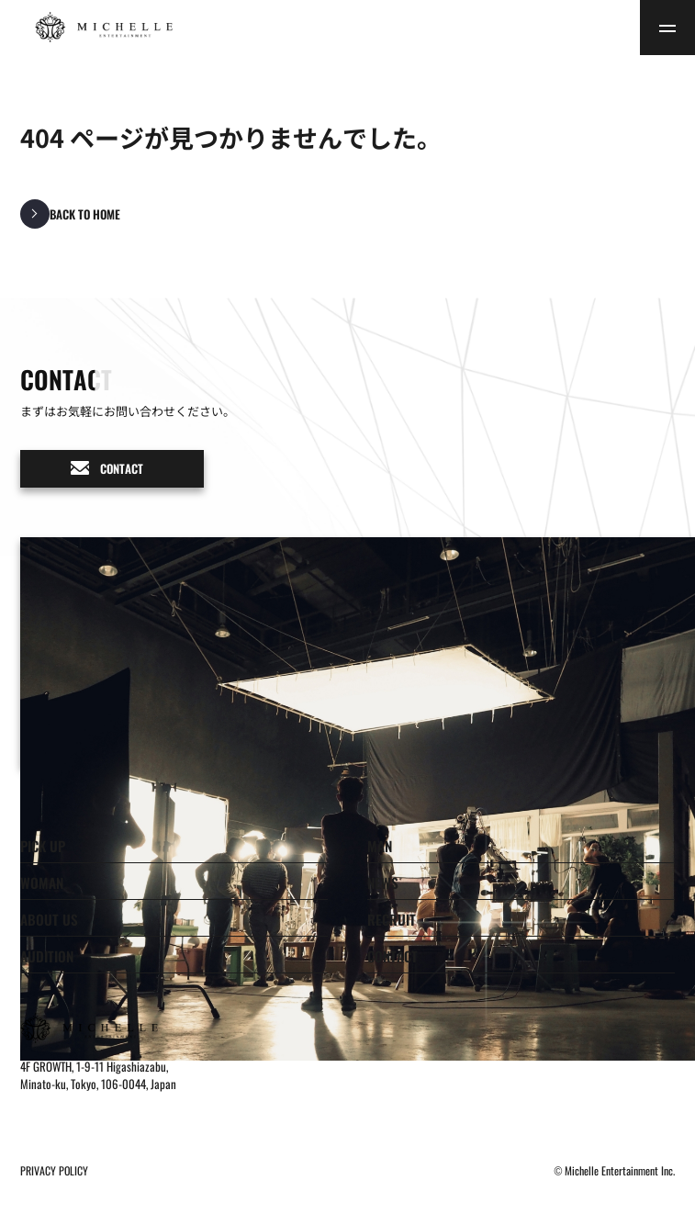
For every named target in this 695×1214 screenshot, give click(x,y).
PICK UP (42, 846)
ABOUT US (49, 919)
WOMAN (41, 882)
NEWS (382, 882)
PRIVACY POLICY (54, 1170)
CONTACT (392, 956)
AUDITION (46, 956)
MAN (379, 846)
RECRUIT (391, 919)
